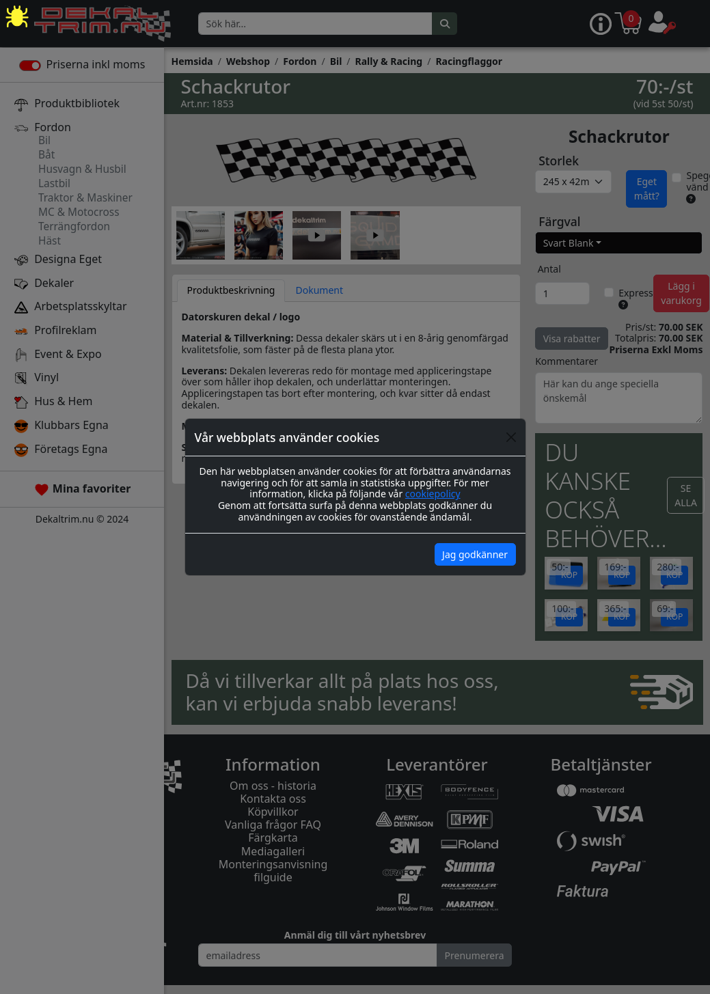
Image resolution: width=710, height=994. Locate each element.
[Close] (511, 437)
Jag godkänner (475, 554)
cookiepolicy (433, 493)
